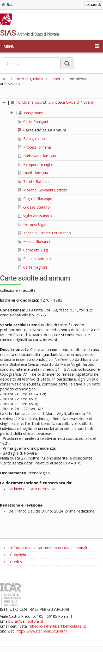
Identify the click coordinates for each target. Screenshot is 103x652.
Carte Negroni (32, 267)
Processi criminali (35, 147)
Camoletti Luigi (33, 250)
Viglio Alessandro (35, 215)
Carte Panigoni (33, 121)
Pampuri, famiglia (35, 164)
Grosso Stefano (34, 207)
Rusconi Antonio (34, 258)
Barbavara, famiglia (37, 155)
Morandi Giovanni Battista (42, 190)
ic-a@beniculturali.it (27, 621)
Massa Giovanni (34, 241)
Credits (13, 561)
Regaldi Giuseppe (35, 198)
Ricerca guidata (29, 78)
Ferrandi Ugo (31, 224)
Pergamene (31, 112)
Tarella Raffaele (34, 181)
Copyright (15, 554)
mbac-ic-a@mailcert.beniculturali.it (57, 626)
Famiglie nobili (32, 138)
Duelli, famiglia (33, 172)
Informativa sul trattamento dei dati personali (45, 547)
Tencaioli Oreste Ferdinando (44, 232)
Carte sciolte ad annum (42, 130)
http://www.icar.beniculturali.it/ (41, 631)
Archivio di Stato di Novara (31, 488)
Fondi (55, 78)
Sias (7, 4)
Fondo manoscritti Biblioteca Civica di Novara (52, 102)
